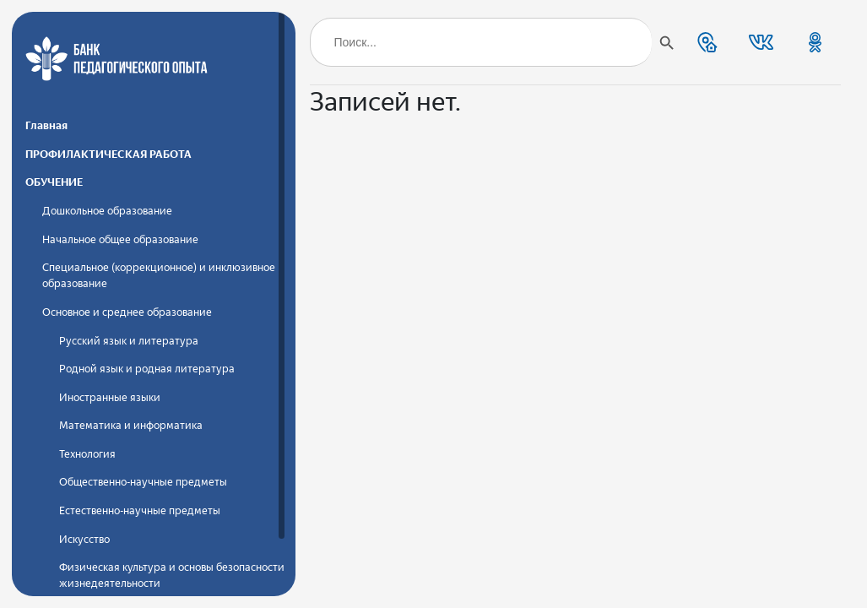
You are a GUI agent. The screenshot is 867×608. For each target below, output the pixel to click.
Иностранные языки (109, 397)
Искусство (84, 539)
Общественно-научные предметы (143, 481)
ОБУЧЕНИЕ (54, 182)
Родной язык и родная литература (147, 368)
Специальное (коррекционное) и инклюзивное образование (158, 275)
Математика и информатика (131, 425)
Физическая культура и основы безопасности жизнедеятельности (171, 575)
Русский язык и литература (128, 340)
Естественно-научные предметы (139, 510)
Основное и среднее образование (127, 312)
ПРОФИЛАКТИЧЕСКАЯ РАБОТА (108, 154)
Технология (87, 454)
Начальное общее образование (120, 239)
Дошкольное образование (107, 210)
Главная (46, 125)
